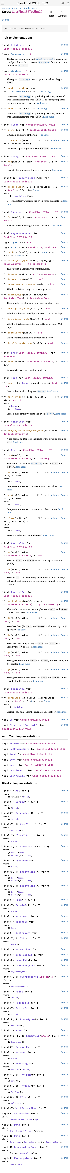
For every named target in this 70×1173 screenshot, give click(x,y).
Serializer (18, 707)
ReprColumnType (13, 298)
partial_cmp (15, 601)
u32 (40, 247)
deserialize (15, 186)
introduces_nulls (19, 319)
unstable (54, 140)
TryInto (25, 1085)
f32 (29, 242)
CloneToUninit (25, 835)
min (10, 495)
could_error (15, 332)
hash (10, 383)
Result (8, 165)
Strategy (15, 71)
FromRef (21, 905)
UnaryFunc (48, 274)
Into (23, 938)
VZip (23, 1097)
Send (13, 754)
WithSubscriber (26, 1108)
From (14, 352)
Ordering (43, 458)
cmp (10, 455)
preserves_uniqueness (21, 284)
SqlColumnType (12, 263)
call (10, 252)
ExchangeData (23, 1158)
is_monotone (15, 279)
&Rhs (6, 572)
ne (9, 569)
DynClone (22, 860)
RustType (15, 1025)
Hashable (22, 921)
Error (35, 190)
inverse (12, 274)
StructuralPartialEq (24, 725)
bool (40, 279)
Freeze (14, 743)
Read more (41, 102)
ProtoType (27, 1019)
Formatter (40, 161)
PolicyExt (22, 1008)
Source (5, 19)
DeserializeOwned (26, 1147)
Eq (11, 719)
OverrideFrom (29, 976)
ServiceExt (23, 1047)
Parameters (17, 54)
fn (27, 71)
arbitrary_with (17, 88)
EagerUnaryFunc (21, 233)
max (10, 472)
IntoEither (23, 949)
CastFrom (15, 830)
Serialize (18, 688)
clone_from (14, 140)
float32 (34, 8)
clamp (11, 518)
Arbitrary (18, 45)
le (9, 635)
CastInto (26, 824)
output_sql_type (18, 260)
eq (9, 552)
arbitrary (14, 108)
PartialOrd (18, 592)
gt (9, 652)
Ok (32, 701)
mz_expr (6, 8)
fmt (10, 161)
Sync (13, 759)
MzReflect (18, 421)
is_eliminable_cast (20, 343)
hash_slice (14, 396)
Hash (14, 377)
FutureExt (22, 916)
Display (16, 212)
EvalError (51, 247)
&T (51, 976)
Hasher (25, 383)
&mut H (17, 400)
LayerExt (22, 960)
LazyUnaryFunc (25, 965)
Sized (17, 409)
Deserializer (20, 196)
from (10, 361)
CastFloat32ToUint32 (32, 3)
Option (36, 274)
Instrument (23, 932)
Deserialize (27, 177)
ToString (22, 1063)
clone (11, 129)
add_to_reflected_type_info (25, 430)
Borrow (20, 801)
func (21, 8)
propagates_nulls (19, 308)
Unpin (13, 765)
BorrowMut (22, 813)
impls (27, 8)
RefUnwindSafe (19, 748)
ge (9, 669)
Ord (13, 450)
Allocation (21, 1113)
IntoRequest (24, 954)
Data (17, 1124)
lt (9, 618)
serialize (14, 697)
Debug (15, 156)
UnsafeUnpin (18, 770)
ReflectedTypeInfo (15, 433)
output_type (15, 294)
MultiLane (16, 1103)
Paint (19, 991)
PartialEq (18, 543)
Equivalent (27, 871)
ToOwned (21, 1052)
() (29, 54)
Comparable (27, 846)
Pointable (22, 1002)
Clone (15, 124)
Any (18, 790)
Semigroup (33, 1035)
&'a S (45, 1035)
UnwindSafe (17, 775)
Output (14, 247)
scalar (15, 8)
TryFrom (25, 1074)
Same (19, 1030)
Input (13, 242)
